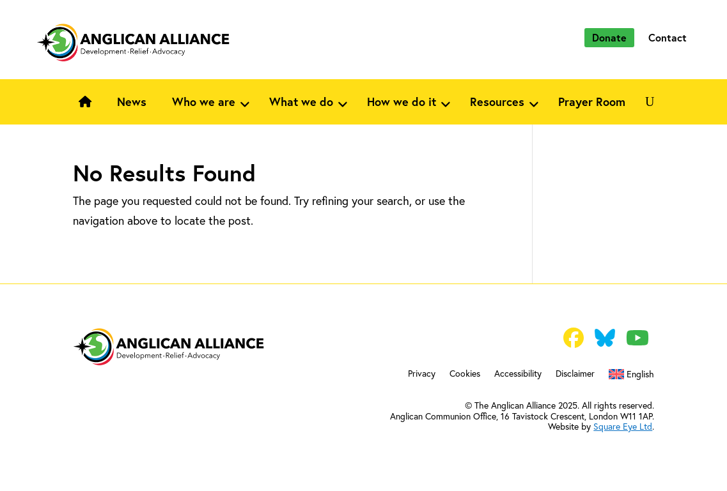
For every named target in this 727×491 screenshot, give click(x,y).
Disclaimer (575, 374)
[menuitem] (631, 376)
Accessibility (518, 374)
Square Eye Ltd (622, 426)
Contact (667, 37)
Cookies (464, 374)
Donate (609, 37)
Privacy (421, 374)
